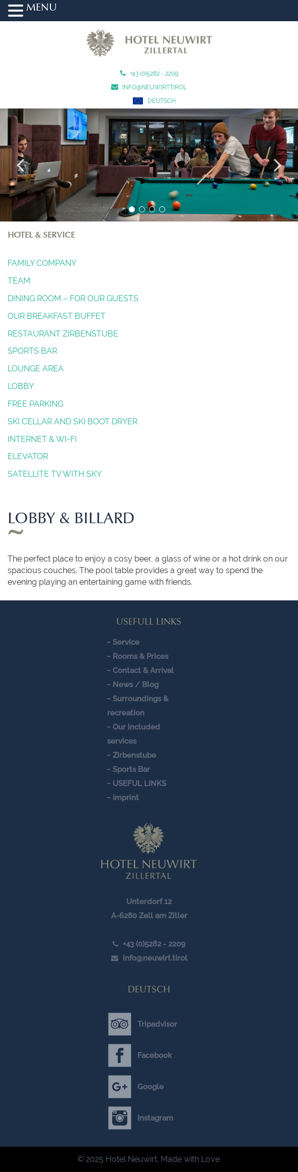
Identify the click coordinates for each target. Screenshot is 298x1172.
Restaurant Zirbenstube (63, 334)
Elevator (28, 456)
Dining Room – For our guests (73, 298)
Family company (42, 263)
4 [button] (162, 209)
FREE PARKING (35, 404)
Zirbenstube (134, 755)
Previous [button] (20, 165)
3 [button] (152, 209)
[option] (149, 164)
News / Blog (136, 684)
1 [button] (132, 209)
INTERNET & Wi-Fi (42, 439)
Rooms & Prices (140, 656)
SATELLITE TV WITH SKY (55, 474)
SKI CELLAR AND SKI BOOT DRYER (72, 421)
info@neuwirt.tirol (154, 87)
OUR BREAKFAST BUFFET (57, 316)
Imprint (126, 797)
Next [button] (277, 165)
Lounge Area (36, 368)
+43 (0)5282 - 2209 (153, 73)
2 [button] (142, 209)
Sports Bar (32, 351)
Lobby (21, 386)
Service (126, 642)
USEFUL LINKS (139, 783)
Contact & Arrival (143, 670)
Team (19, 281)
